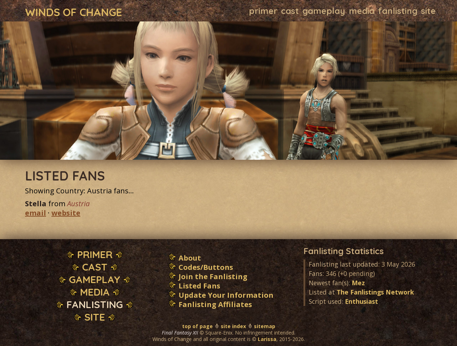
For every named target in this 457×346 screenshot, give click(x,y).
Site (428, 10)
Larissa (267, 339)
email (35, 213)
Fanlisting (397, 10)
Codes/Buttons (206, 267)
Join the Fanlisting (213, 276)
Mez (358, 282)
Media (362, 10)
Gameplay (323, 10)
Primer (263, 10)
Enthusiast (361, 301)
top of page (197, 326)
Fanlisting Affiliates (215, 304)
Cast (290, 10)
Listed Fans (199, 286)
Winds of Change (73, 11)
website (65, 213)
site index (233, 326)
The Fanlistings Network (375, 292)
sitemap (264, 326)
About (190, 258)
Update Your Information (226, 295)
